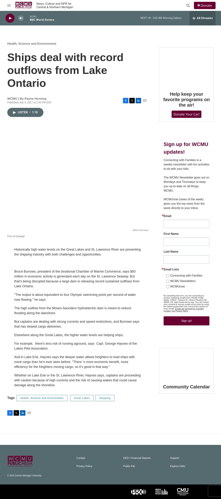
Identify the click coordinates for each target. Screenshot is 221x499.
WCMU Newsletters (183, 281)
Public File (129, 466)
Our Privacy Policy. (180, 311)
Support (174, 458)
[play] (10, 18)
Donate (206, 5)
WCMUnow (177, 286)
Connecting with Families (186, 275)
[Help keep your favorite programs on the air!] (186, 67)
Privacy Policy (84, 466)
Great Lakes (82, 398)
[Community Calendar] (186, 363)
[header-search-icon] (188, 5)
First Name (171, 233)
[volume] (21, 18)
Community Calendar (186, 387)
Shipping (105, 398)
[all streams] (203, 18)
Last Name (171, 251)
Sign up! (186, 320)
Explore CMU (177, 466)
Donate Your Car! (186, 114)
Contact (80, 458)
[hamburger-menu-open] (8, 5)
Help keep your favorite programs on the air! (186, 99)
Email (167, 216)
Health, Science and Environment (31, 43)
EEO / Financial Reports (137, 458)
